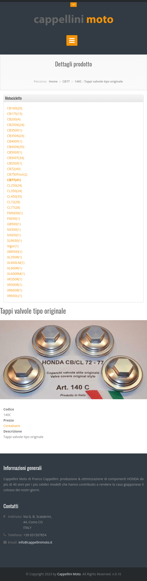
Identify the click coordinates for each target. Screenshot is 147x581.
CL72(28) (13, 202)
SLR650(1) (14, 240)
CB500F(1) (14, 152)
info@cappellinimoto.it (35, 542)
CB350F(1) (14, 130)
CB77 (66, 81)
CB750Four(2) (17, 174)
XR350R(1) (14, 279)
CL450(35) (14, 196)
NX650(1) (14, 235)
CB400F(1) (14, 141)
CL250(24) (14, 185)
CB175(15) (14, 113)
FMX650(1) (15, 213)
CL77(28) (13, 207)
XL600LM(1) (15, 262)
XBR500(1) (14, 251)
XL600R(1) (14, 268)
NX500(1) (14, 229)
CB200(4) (13, 119)
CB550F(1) (14, 163)
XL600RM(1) (16, 273)
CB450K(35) (15, 147)
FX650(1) (13, 218)
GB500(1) (14, 224)
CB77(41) (14, 180)
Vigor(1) (13, 246)
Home (53, 81)
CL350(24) (14, 191)
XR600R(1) (14, 290)
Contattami (11, 426)
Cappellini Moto (69, 574)
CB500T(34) (15, 158)
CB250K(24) (15, 124)
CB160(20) (14, 108)
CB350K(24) (15, 136)
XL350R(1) (14, 257)
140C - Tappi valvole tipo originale (99, 81)
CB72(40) (13, 169)
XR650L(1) (14, 295)
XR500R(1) (14, 284)
